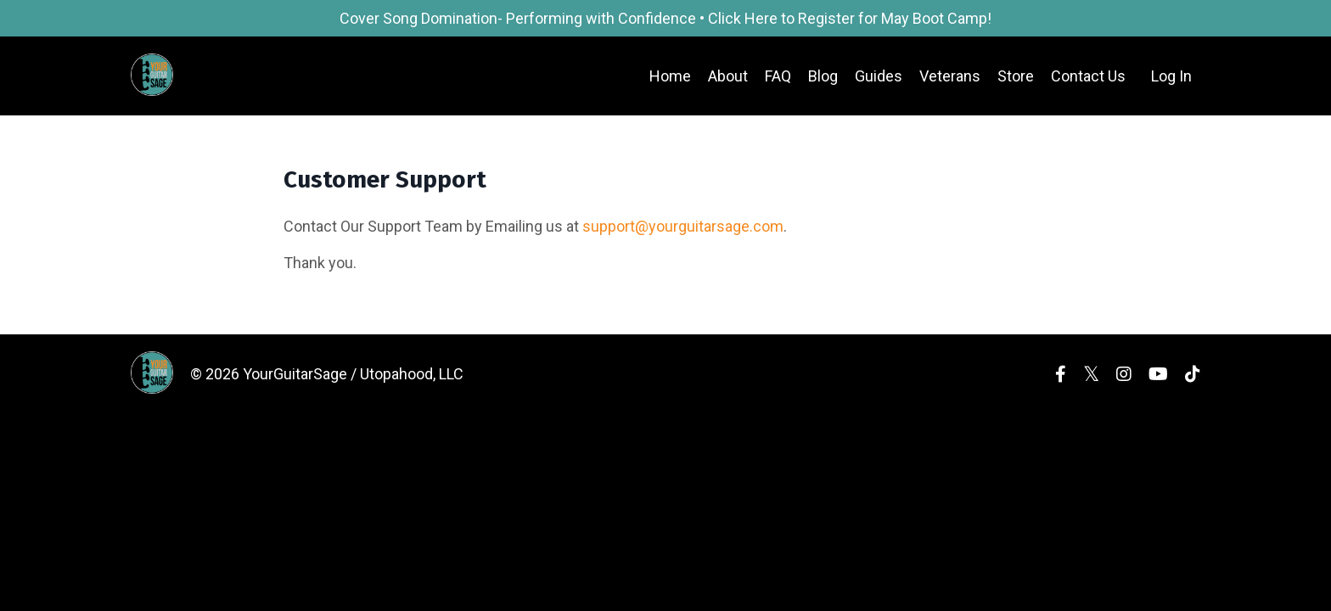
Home (670, 76)
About (728, 76)
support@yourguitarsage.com (682, 226)
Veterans (949, 76)
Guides (878, 76)
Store (1015, 76)
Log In (1171, 76)
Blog (823, 76)
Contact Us (1088, 76)
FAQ (778, 76)
